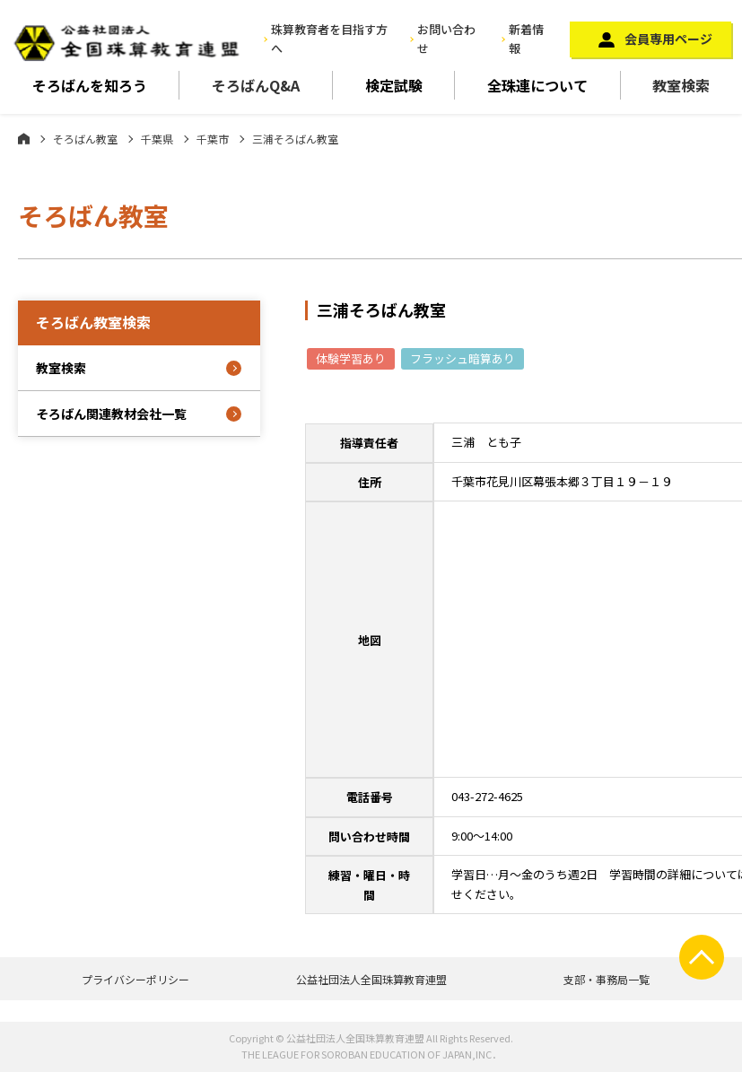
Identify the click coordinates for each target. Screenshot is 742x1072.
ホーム (24, 138)
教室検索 (61, 368)
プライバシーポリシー (135, 979)
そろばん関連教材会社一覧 (111, 414)
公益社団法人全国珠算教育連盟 (371, 979)
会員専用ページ (668, 39)
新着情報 (526, 39)
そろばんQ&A (256, 85)
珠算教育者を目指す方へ (329, 39)
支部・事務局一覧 (606, 979)
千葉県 (157, 138)
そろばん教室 (85, 138)
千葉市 (212, 138)
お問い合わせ (446, 39)
